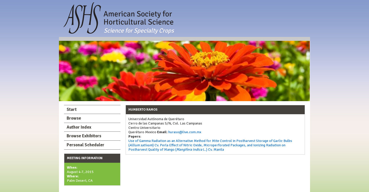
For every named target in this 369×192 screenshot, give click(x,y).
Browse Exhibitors (84, 136)
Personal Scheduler (85, 145)
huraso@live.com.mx (184, 132)
